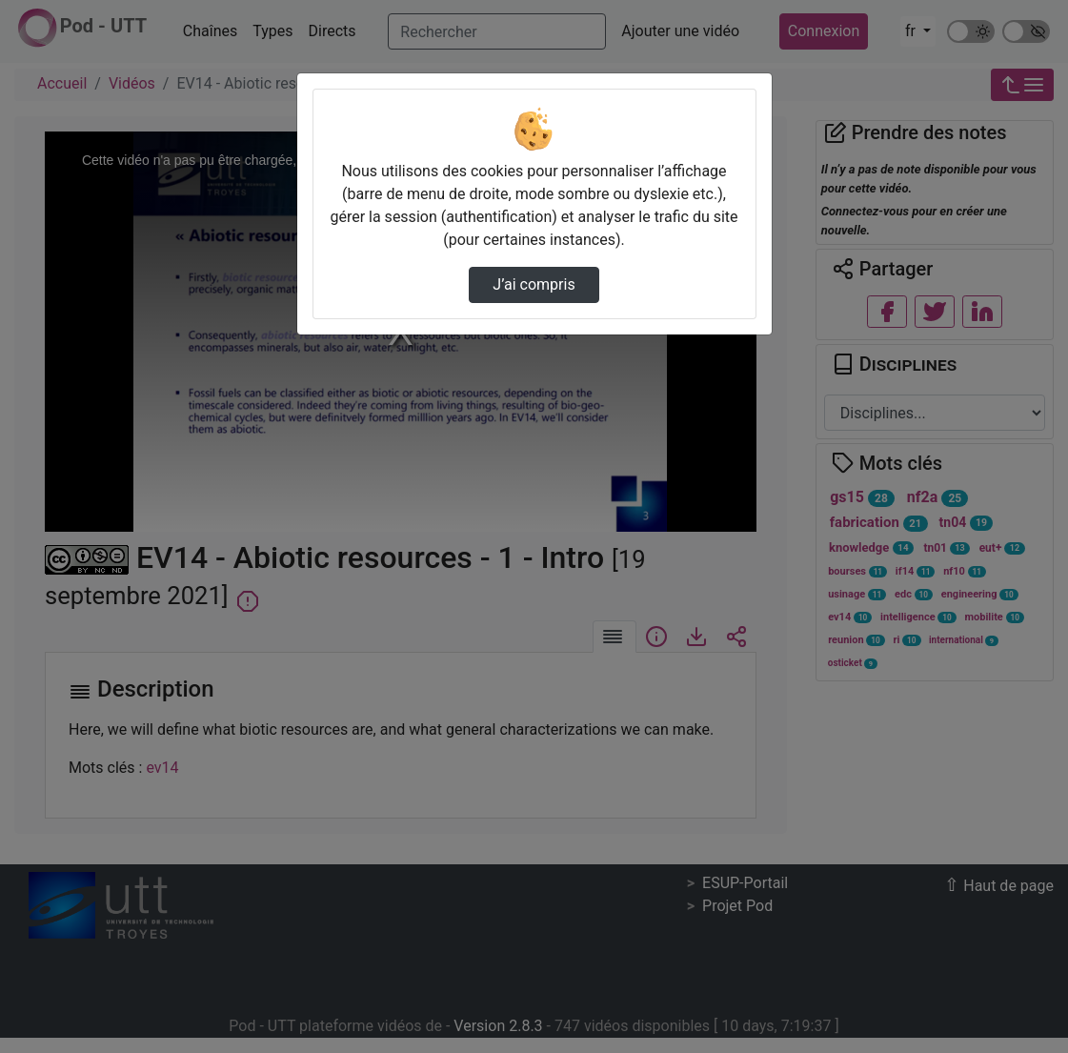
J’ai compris (533, 284)
